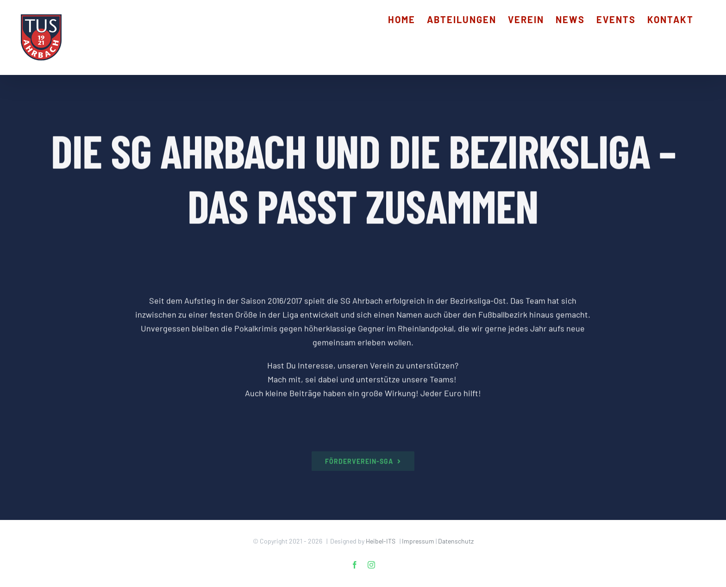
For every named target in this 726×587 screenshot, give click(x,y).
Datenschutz (456, 541)
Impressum (418, 541)
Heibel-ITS (380, 541)
